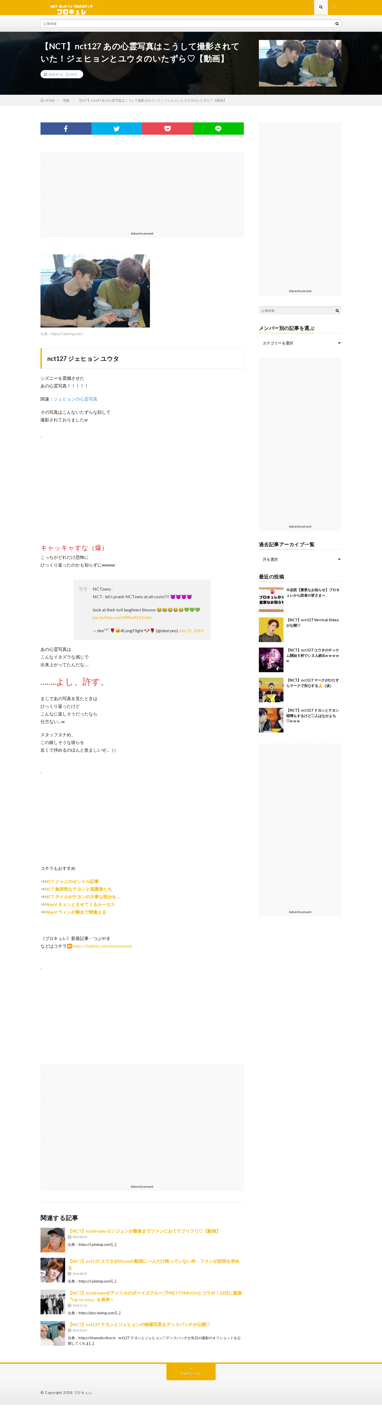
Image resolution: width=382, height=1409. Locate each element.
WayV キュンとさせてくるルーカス (80, 908)
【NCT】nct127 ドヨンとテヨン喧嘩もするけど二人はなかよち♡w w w (312, 719)
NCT (74, 78)
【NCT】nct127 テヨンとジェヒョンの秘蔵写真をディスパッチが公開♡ (139, 1328)
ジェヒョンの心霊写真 (75, 403)
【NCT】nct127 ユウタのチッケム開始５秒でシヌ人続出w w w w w (312, 659)
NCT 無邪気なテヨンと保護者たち (78, 893)
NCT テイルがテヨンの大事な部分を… (82, 900)
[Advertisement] (142, 195)
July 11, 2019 (191, 634)
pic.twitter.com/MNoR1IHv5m (122, 621)
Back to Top (191, 1377)
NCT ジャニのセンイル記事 (72, 885)
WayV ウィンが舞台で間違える (75, 916)
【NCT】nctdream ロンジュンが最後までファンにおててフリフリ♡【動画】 (144, 1235)
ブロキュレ (83, 1396)
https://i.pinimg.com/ (67, 338)
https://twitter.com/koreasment (102, 950)
